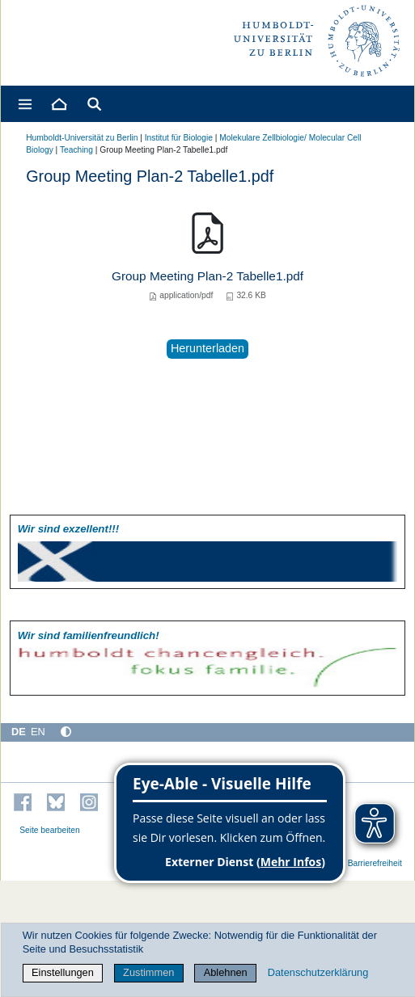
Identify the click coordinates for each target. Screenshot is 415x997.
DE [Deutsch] (18, 732)
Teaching (76, 149)
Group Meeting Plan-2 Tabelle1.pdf (207, 276)
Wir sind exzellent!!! (68, 529)
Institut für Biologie (179, 137)
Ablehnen (226, 972)
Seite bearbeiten (49, 830)
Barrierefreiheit (375, 863)
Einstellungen (63, 972)
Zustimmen (148, 972)
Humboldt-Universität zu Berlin (82, 137)
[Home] (58, 104)
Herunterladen (207, 348)
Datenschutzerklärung (318, 972)
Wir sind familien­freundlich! (88, 635)
